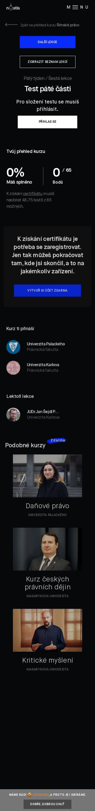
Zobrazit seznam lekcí (47, 62)
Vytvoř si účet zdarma (47, 297)
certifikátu (32, 194)
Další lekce (47, 42)
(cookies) (40, 795)
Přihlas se (47, 122)
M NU (78, 7)
